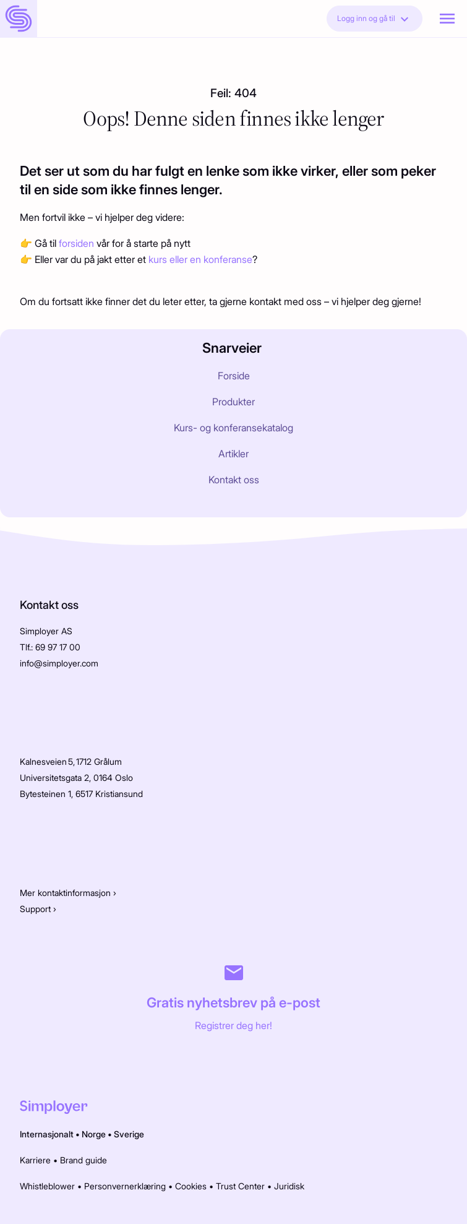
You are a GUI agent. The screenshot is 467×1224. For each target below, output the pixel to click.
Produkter (233, 401)
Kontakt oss (233, 479)
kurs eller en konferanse (200, 259)
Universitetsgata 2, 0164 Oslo (76, 777)
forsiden (77, 243)
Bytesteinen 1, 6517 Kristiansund (81, 793)
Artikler (233, 453)
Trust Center (240, 1186)
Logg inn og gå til (374, 19)
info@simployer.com (59, 663)
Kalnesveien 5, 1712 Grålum (71, 761)
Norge (94, 1134)
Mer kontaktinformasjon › (68, 892)
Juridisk (289, 1186)
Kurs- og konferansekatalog (233, 427)
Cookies (191, 1186)
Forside (234, 375)
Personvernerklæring (125, 1186)
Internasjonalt (47, 1134)
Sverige (129, 1134)
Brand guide (83, 1160)
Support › (38, 908)
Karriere (35, 1160)
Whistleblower (47, 1186)
